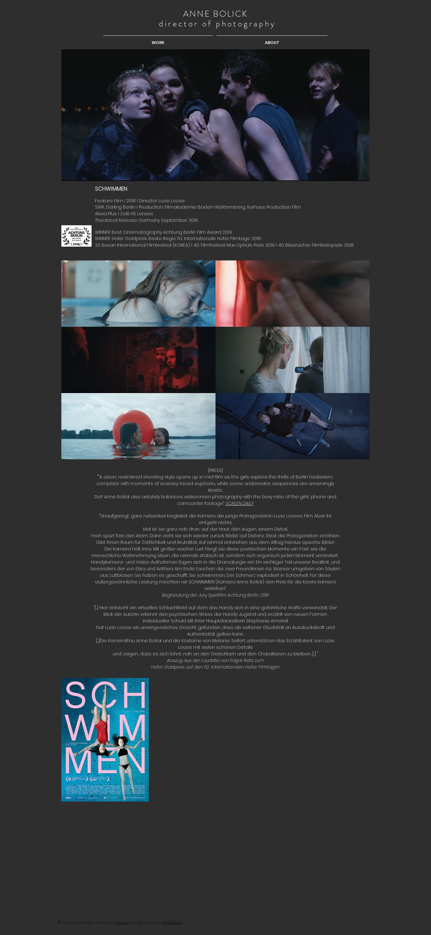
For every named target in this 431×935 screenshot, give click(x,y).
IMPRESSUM (171, 922)
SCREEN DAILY (240, 503)
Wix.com (122, 922)
